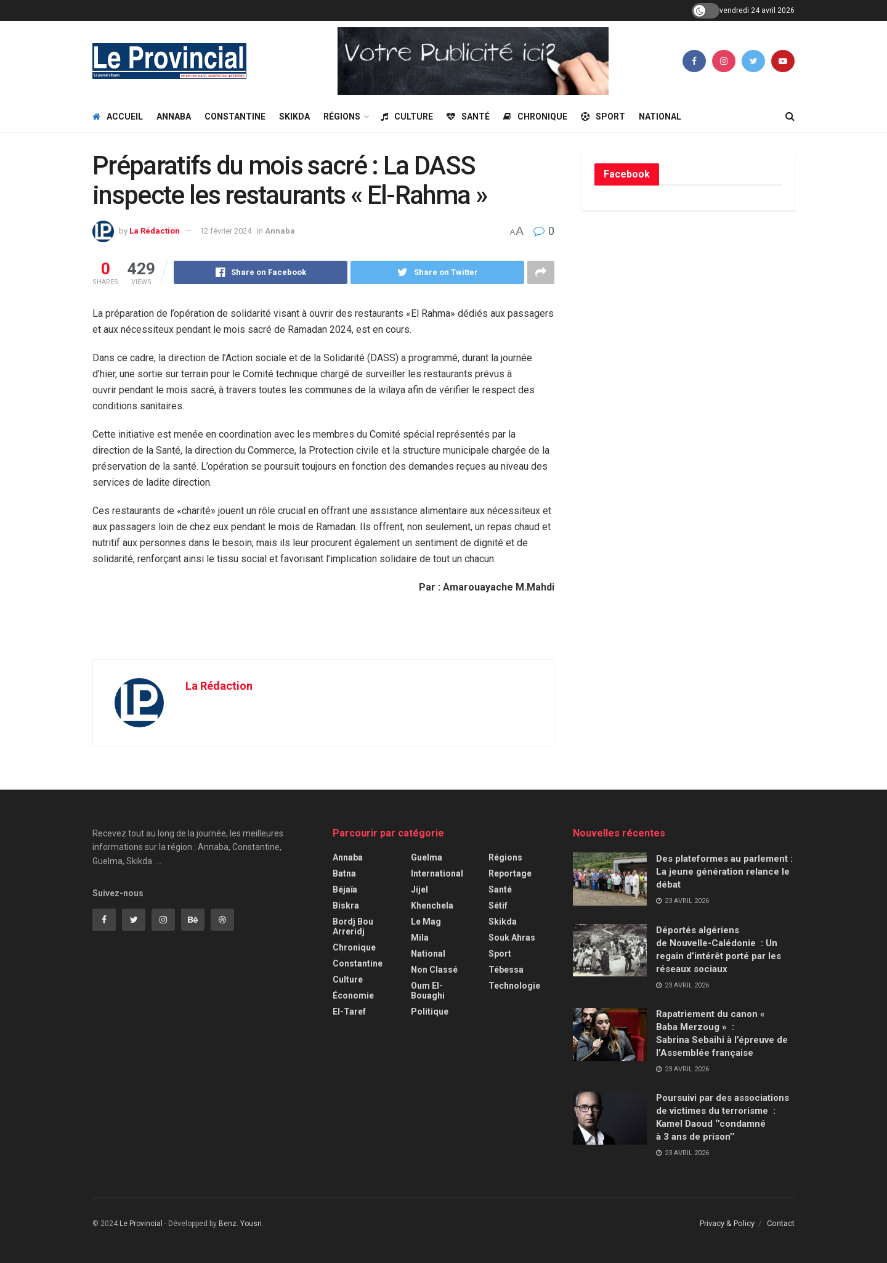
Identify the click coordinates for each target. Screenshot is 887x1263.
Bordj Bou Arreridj (353, 926)
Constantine (235, 116)
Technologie (514, 986)
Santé (468, 116)
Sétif (498, 905)
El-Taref (349, 1011)
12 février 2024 (225, 230)
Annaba (173, 116)
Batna (344, 873)
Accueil (117, 116)
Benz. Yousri (240, 1223)
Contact (781, 1223)
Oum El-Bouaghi (428, 990)
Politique (429, 1011)
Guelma (426, 857)
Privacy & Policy (727, 1223)
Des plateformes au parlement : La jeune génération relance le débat (724, 871)
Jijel (419, 889)
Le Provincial (141, 1223)
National (660, 116)
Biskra (346, 905)
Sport (603, 116)
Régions (341, 116)
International (437, 873)
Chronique (535, 116)
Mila (420, 937)
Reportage (510, 873)
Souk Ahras (511, 937)
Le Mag (426, 921)
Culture (407, 116)
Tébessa (506, 970)
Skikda (294, 116)
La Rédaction (154, 230)
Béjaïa (345, 889)
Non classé (434, 970)
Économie (353, 995)
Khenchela (432, 905)
